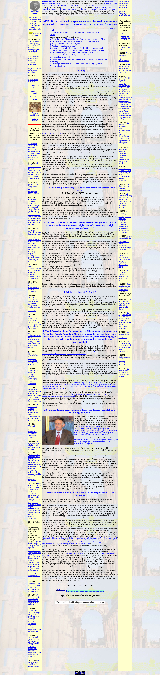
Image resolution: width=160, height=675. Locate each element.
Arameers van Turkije (35, 92)
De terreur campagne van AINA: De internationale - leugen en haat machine (34, 599)
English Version (113, 28)
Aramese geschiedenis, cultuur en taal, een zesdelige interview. (34, 117)
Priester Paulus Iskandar (75, 553)
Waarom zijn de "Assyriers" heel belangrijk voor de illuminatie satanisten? (125, 68)
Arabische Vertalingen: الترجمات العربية (124, 13)
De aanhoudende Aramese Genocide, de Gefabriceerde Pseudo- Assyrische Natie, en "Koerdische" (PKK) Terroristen (34, 412)
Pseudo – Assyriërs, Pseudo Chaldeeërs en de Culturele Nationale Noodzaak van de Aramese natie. (34, 272)
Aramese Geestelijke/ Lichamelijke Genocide (125, 37)
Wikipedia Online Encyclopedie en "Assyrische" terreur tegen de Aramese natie (34, 587)
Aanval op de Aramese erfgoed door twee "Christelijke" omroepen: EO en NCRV (125, 304)
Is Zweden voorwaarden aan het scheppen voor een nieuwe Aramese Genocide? (125, 221)
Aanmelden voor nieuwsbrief (34, 34)
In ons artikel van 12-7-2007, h (52, 134)
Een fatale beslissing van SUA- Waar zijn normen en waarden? (34, 664)
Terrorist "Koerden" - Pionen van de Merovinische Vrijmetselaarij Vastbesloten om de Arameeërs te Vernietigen (34, 304)
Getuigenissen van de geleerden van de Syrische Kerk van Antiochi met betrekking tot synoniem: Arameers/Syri (35, 23)
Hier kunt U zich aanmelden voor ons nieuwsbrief (85, 591)
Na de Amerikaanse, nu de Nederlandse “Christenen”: (125, 287)
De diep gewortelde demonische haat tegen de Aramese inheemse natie (125, 57)
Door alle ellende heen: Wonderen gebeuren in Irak (124, 187)
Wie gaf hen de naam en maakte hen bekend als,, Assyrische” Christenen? (33, 60)
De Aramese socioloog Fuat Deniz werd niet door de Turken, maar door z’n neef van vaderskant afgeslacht (125, 200)
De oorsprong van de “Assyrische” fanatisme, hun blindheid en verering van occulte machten (34, 188)
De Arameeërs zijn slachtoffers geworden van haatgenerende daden (124, 275)
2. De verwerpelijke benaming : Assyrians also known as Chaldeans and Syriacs (80, 189)
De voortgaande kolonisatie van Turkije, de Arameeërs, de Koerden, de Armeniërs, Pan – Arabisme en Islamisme (124, 155)
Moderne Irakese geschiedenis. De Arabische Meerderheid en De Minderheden (124, 361)
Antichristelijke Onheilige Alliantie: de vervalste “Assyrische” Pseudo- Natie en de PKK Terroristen (34, 377)
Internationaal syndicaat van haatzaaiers (33, 80)
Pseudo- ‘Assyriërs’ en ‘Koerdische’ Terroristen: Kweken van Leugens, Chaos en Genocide (34, 358)
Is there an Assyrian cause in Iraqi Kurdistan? (89, 382)
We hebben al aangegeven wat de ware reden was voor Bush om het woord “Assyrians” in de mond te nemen (79, 353)
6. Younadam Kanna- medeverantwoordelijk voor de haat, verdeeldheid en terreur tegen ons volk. (80, 411)
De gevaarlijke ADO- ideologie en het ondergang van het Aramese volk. (34, 445)
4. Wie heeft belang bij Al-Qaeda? (63, 46)
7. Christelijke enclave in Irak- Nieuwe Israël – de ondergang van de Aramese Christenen (80, 494)
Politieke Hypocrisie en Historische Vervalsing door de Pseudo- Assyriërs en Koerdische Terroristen (34, 322)
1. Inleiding (54, 30)
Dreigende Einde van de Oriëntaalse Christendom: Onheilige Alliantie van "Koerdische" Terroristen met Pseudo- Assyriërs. (34, 395)
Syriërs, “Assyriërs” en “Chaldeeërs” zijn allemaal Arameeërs (34, 287)
